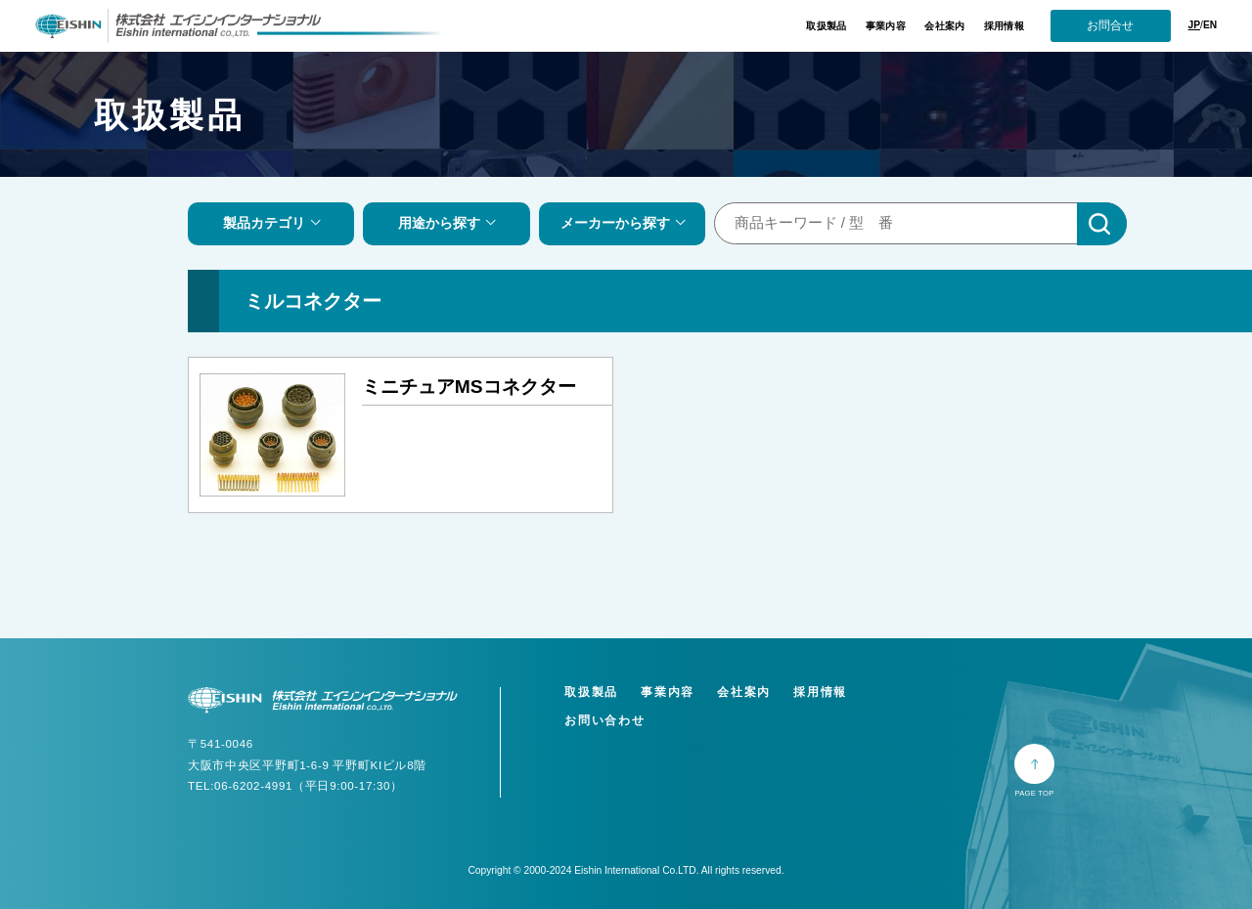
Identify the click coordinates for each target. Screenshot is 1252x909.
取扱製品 (826, 26)
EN (1210, 25)
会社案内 (944, 26)
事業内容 (886, 26)
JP (1194, 25)
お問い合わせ (604, 720)
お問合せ (1110, 25)
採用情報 (1004, 26)
